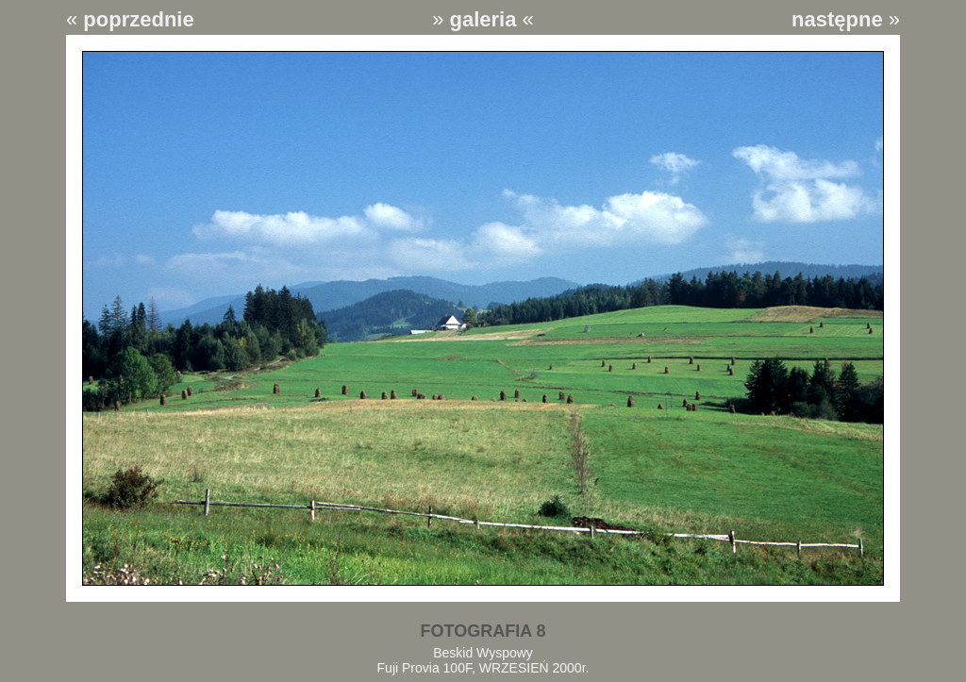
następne (837, 19)
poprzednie (138, 19)
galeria (483, 19)
